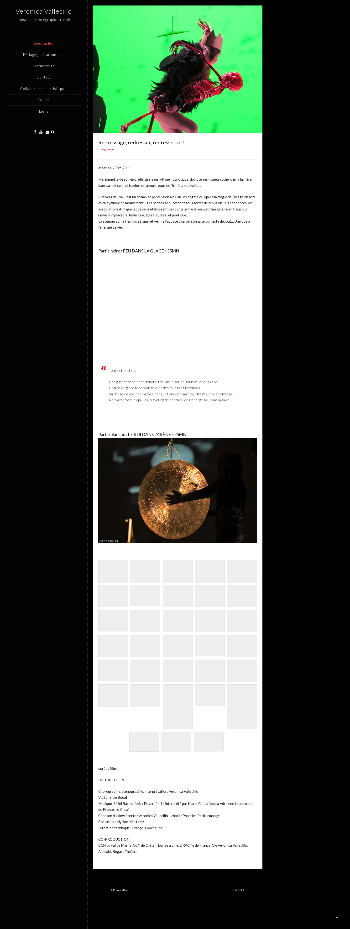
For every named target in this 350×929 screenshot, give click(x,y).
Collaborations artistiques (44, 88)
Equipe (44, 100)
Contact (44, 77)
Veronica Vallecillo (44, 11)
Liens (43, 111)
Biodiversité (44, 66)
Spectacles (43, 43)
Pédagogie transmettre (44, 54)
